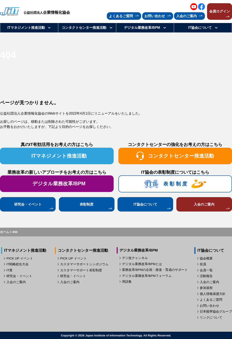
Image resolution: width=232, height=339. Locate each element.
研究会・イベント (28, 204)
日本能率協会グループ (216, 311)
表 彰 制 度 (175, 183)
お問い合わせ (209, 305)
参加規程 (206, 288)
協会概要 (206, 258)
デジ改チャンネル (135, 258)
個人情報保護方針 (213, 294)
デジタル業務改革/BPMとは (142, 264)
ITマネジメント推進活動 (59, 156)
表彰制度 (86, 204)
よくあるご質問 (211, 299)
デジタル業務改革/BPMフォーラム (147, 276)
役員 (203, 264)
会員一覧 (206, 270)
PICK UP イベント (19, 258)
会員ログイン (219, 11)
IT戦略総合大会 (17, 264)
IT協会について (145, 204)
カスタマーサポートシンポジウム (84, 264)
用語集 (127, 281)
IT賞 (9, 270)
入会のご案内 (204, 204)
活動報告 (206, 276)
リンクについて (211, 317)
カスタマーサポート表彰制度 (81, 270)
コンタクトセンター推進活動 (175, 156)
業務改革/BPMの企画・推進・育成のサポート (155, 270)
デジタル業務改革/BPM (59, 184)
